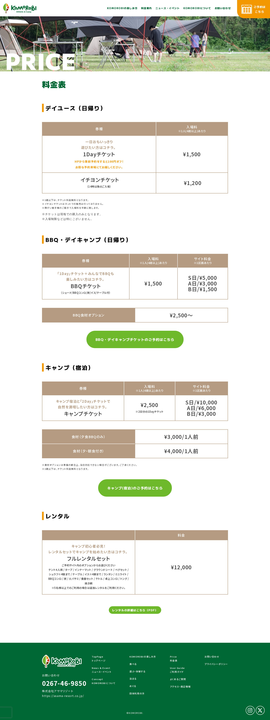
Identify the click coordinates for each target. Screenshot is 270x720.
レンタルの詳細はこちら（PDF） (135, 610)
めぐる (132, 686)
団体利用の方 (137, 693)
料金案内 (146, 8)
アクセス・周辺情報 (180, 686)
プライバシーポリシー (216, 664)
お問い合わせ (223, 8)
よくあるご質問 (178, 679)
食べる (133, 664)
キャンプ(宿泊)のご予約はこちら (135, 487)
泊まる (133, 678)
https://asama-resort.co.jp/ (63, 696)
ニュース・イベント (167, 8)
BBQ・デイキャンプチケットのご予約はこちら (135, 339)
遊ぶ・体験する (137, 671)
